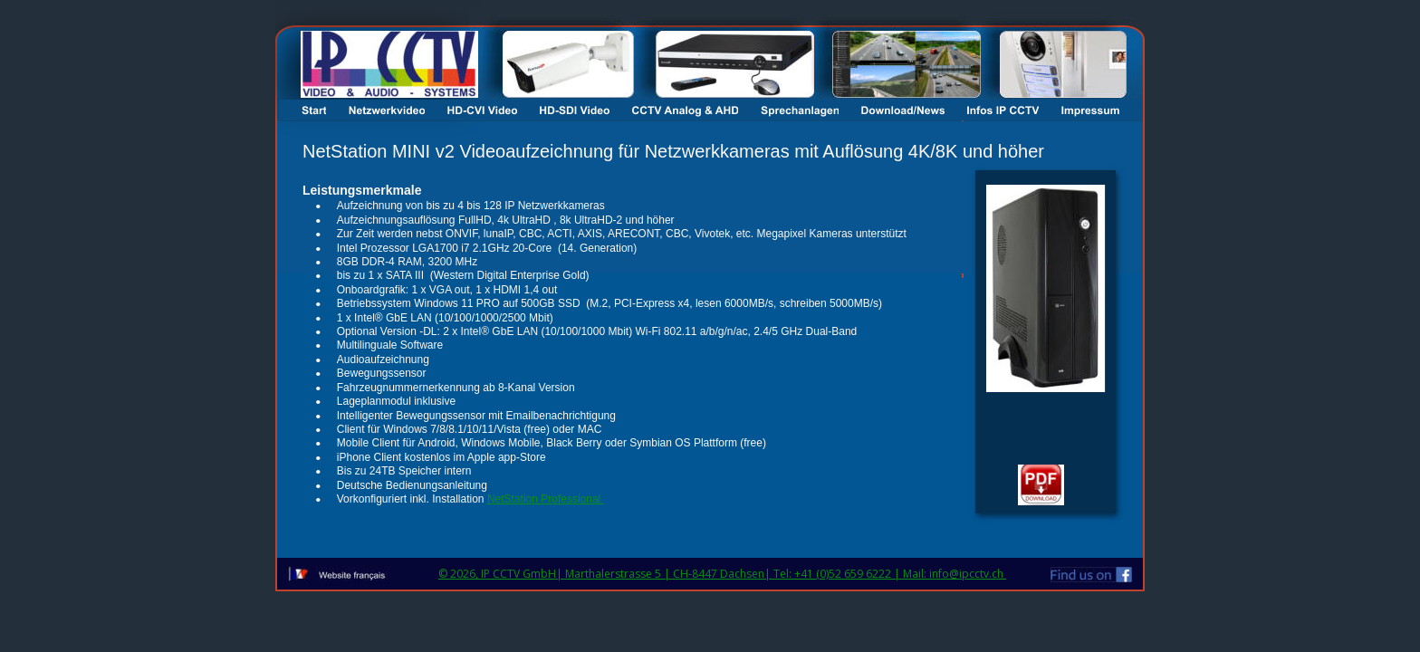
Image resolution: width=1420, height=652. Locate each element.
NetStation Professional (545, 499)
